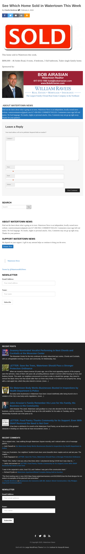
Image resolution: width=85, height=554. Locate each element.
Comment (10, 138)
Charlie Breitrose (10, 10)
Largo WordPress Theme (34, 547)
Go (29, 207)
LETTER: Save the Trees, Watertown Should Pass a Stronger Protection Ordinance (49, 457)
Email (10, 176)
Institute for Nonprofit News (59, 547)
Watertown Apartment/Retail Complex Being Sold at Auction (40, 472)
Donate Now (7, 246)
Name (10, 167)
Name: (4, 290)
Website (9, 184)
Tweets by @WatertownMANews (14, 269)
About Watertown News (18, 105)
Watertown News (14, 261)
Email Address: (8, 279)
